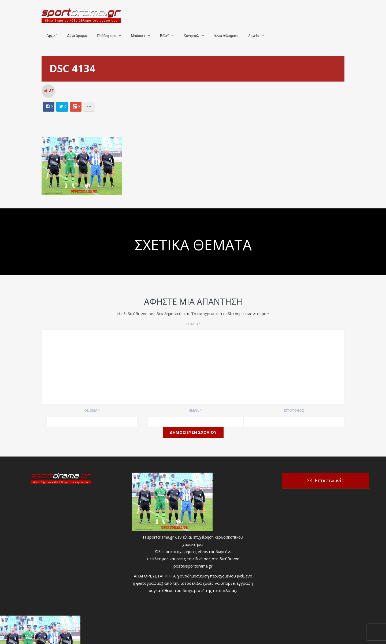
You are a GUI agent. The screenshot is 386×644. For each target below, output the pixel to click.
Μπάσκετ (138, 36)
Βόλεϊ (164, 36)
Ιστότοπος (294, 410)
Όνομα (92, 410)
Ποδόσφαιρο (106, 36)
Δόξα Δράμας (77, 36)
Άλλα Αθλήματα (226, 36)
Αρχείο (253, 36)
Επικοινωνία (330, 480)
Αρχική (51, 36)
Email (195, 410)
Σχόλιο (193, 324)
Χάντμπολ (191, 36)
